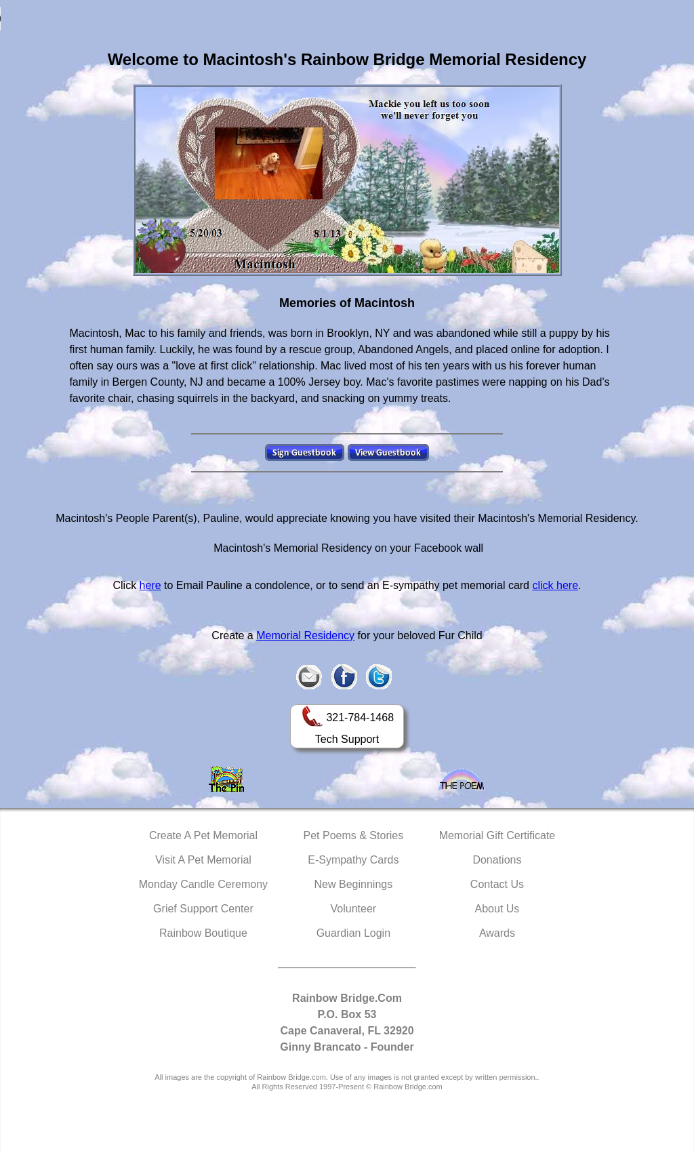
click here (555, 585)
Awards (497, 933)
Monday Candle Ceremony (203, 884)
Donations (496, 860)
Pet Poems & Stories (354, 835)
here (150, 585)
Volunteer (354, 908)
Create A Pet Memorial (203, 835)
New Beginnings (353, 884)
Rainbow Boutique (203, 933)
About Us (497, 908)
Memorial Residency (305, 635)
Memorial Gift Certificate (497, 835)
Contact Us (497, 884)
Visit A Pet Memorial (203, 860)
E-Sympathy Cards (353, 860)
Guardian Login (353, 933)
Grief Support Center (203, 908)
